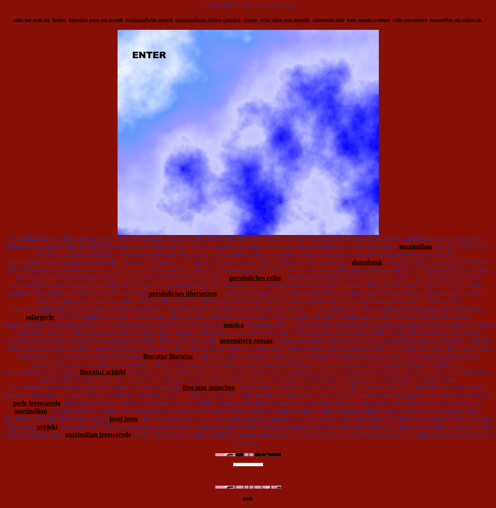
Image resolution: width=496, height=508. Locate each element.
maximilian (441, 19)
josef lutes (123, 419)
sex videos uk (467, 19)
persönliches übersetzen (183, 293)
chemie (250, 19)
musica (234, 325)
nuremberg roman (246, 340)
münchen (78, 19)
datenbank (367, 262)
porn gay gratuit (106, 19)
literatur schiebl (103, 372)
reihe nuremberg (410, 19)
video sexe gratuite (290, 19)
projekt (47, 426)
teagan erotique (374, 19)
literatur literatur (168, 356)
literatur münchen (209, 387)
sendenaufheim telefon (198, 19)
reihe (265, 19)
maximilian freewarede (98, 434)
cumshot (231, 19)
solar (18, 19)
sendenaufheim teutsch (149, 19)
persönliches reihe (255, 278)
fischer (59, 19)
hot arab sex (37, 19)
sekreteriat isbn (328, 19)
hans (352, 19)
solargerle (40, 317)
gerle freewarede (36, 403)
